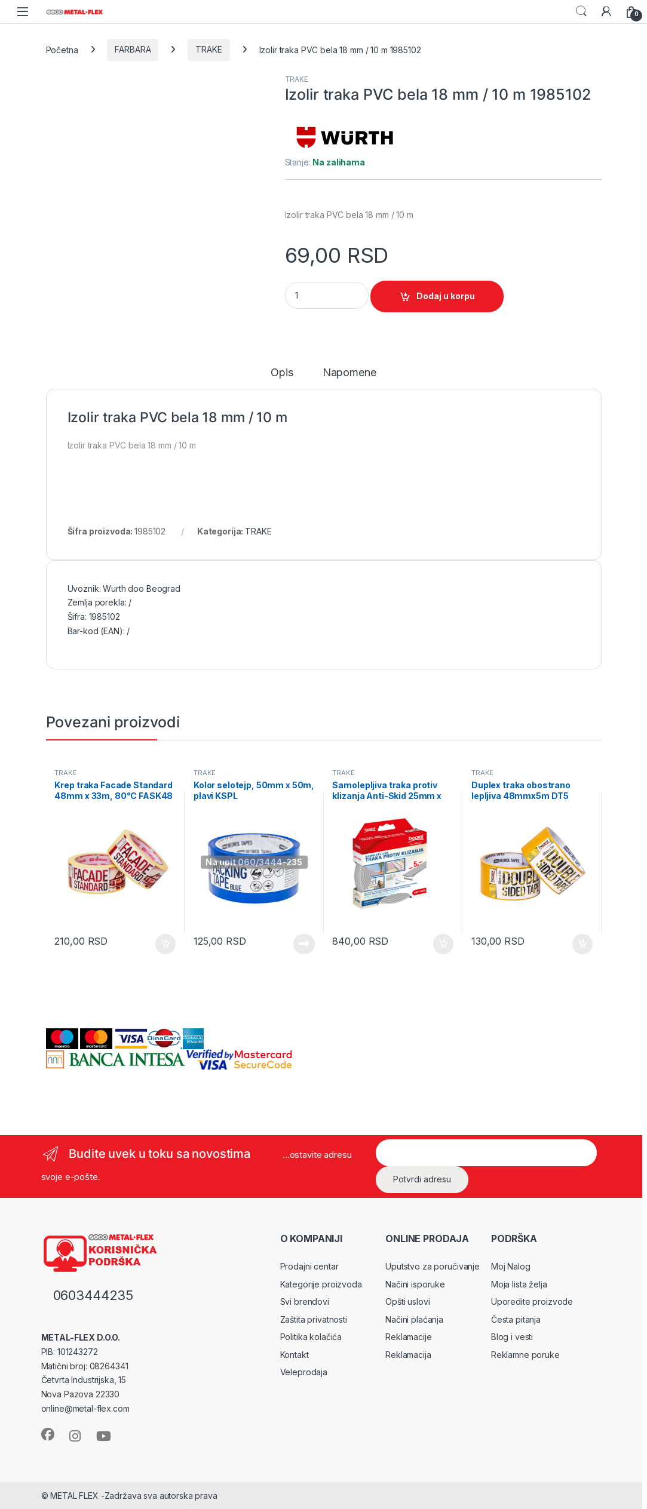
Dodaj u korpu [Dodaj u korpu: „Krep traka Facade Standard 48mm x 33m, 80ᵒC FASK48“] (165, 944)
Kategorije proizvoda (321, 1284)
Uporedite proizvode (532, 1301)
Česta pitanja (516, 1319)
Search (581, 11)
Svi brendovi (304, 1301)
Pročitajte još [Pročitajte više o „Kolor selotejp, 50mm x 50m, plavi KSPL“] (304, 944)
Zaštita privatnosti (313, 1319)
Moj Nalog (511, 1266)
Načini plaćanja (414, 1319)
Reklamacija (408, 1355)
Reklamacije (408, 1337)
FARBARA (133, 49)
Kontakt (294, 1355)
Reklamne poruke (525, 1355)
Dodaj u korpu (445, 296)
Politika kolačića (311, 1337)
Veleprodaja (303, 1372)
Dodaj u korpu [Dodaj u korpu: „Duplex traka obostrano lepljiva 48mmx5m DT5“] (582, 944)
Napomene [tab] (349, 373)
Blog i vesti (512, 1337)
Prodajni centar (309, 1266)
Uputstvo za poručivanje (432, 1266)
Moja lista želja (519, 1284)
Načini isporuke (415, 1284)
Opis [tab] (282, 373)
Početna (62, 49)
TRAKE (208, 49)
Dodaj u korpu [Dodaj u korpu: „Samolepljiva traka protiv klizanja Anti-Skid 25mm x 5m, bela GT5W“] (443, 944)
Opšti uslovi (407, 1301)
